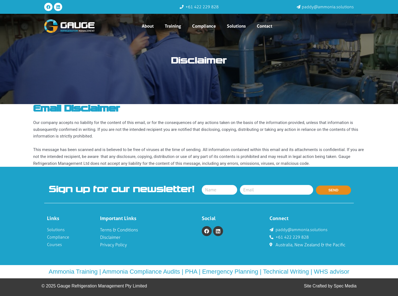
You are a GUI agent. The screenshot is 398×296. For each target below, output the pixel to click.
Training (173, 26)
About (148, 26)
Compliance (204, 26)
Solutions (236, 26)
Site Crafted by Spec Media (330, 286)
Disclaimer (199, 61)
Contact (264, 26)
